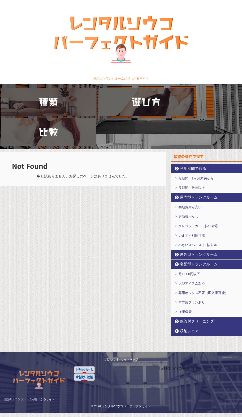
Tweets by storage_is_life (180, 329)
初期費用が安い (190, 172)
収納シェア (186, 296)
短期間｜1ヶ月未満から (195, 143)
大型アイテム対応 (191, 248)
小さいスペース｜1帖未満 (197, 210)
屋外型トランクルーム (194, 219)
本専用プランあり (191, 267)
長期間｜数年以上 (191, 153)
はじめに (109, 320)
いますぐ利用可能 (191, 200)
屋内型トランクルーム (194, 162)
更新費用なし (188, 181)
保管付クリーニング (193, 286)
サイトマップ (129, 320)
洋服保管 (185, 277)
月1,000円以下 (189, 239)
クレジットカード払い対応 (198, 191)
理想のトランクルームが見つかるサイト (29, 359)
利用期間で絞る (190, 133)
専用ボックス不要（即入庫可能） (203, 258)
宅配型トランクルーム (194, 229)
